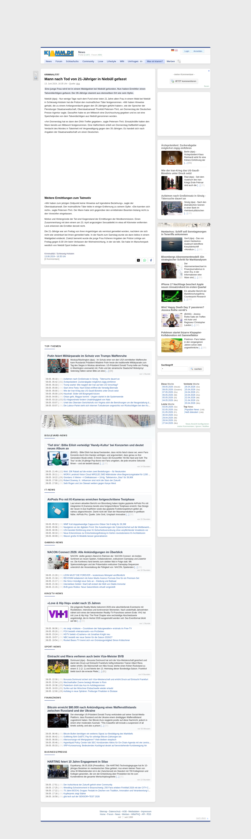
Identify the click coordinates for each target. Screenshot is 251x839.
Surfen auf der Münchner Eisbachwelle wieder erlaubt (88, 688)
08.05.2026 (167, 389)
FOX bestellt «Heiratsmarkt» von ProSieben (83, 631)
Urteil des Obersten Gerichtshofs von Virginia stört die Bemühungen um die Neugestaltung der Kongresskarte (114, 402)
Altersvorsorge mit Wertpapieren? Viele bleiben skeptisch (89, 739)
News (49, 61)
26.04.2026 (190, 387)
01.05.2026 (167, 412)
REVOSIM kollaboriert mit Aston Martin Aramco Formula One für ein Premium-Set (101, 578)
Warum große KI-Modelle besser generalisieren (85, 536)
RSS (149, 814)
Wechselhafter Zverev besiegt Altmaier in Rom (85, 682)
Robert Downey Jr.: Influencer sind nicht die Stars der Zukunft (91, 480)
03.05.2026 (167, 407)
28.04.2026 (167, 420)
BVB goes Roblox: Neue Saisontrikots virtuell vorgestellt (89, 587)
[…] (107, 371)
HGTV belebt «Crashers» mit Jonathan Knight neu (86, 634)
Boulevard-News (55, 435)
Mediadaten (133, 811)
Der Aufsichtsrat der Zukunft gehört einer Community (87, 784)
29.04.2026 (167, 418)
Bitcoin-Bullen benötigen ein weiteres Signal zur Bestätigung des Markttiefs (98, 734)
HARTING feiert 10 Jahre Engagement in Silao (77, 761)
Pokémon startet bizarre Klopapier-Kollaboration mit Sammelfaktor (181, 334)
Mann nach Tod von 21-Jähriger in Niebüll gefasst (85, 79)
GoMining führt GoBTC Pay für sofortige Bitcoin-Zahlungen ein (92, 736)
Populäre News (192, 409)
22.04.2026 (190, 397)
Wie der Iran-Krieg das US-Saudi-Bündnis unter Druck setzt (91, 391)
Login (187, 51)
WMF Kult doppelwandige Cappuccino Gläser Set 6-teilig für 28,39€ (94, 524)
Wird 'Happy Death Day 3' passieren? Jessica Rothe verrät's (182, 308)
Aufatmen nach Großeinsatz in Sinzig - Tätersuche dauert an (91, 379)
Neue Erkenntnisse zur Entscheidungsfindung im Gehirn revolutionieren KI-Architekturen (104, 533)
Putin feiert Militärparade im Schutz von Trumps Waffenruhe (87, 355)
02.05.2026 (167, 409)
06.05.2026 (167, 395)
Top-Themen (52, 346)
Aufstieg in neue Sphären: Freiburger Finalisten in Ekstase (90, 691)
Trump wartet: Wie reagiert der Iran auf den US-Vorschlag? (90, 385)
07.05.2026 (167, 392)
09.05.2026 (167, 387)
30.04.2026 (167, 415)
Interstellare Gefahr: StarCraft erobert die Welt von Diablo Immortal (94, 584)
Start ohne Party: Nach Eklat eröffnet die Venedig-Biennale (90, 388)
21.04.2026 (190, 400)
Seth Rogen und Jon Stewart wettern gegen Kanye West (89, 483)
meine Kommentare (185, 426)
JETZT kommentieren (183, 81)
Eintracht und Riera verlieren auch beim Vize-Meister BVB (85, 656)
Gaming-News (53, 542)
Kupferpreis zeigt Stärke (74, 793)
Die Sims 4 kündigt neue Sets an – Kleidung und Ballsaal (89, 581)
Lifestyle (111, 61)
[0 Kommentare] (51, 259)
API (143, 814)
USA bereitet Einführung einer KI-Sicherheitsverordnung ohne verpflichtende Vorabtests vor (105, 530)
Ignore (198, 426)
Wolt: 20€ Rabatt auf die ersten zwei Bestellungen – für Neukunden (94, 471)
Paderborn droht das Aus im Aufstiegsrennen (84, 685)
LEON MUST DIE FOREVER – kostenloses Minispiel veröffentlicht (94, 575)
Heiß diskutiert (191, 412)
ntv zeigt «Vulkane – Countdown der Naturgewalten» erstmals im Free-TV (97, 628)
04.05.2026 (167, 400)
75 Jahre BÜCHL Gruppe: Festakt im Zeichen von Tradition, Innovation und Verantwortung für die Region (112, 790)
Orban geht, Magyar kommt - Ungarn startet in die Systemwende (93, 396)
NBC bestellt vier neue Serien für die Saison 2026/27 (87, 637)
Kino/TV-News (53, 593)
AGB (124, 811)
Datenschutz (115, 811)
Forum (59, 61)
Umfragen (135, 61)
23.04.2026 (190, 395)
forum (206, 86)
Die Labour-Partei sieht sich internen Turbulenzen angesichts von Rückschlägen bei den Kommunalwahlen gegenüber (118, 405)
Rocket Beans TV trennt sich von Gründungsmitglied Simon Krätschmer (96, 640)
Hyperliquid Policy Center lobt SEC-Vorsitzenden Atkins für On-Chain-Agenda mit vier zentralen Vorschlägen (113, 742)
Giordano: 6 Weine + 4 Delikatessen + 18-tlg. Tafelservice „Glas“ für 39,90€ (98, 477)
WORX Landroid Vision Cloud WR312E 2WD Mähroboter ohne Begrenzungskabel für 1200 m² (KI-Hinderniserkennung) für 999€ (122, 474)
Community (88, 61)
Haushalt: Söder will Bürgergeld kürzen (81, 394)
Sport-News (52, 646)
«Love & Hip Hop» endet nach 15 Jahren (74, 603)
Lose (100, 61)
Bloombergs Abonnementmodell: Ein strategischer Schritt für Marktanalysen (184, 258)
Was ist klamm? (155, 61)
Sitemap (103, 811)
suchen (196, 368)
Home (102, 814)
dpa (78, 83)
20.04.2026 (190, 403)
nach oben (201, 818)
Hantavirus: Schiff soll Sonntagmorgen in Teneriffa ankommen (183, 233)
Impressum (146, 811)
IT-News (49, 489)
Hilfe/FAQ (135, 814)
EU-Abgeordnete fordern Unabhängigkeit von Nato (86, 399)
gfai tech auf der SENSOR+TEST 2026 (81, 796)
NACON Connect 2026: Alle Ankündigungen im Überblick (85, 552)
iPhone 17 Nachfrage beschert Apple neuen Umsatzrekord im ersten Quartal (183, 285)
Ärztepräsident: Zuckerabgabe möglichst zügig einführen (89, 382)
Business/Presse (55, 751)
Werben (171, 61)
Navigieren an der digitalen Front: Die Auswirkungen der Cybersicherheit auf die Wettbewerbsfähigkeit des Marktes (116, 527)
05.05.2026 (167, 397)
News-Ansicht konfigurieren (197, 424)
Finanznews (52, 697)
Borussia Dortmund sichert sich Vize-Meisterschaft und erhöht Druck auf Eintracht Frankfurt (105, 679)
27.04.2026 (167, 423)
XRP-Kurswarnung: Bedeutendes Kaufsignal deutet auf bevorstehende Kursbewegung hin (105, 745)
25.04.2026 (190, 389)
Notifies (206, 426)
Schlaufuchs (72, 61)
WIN (122, 61)
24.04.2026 (190, 392)
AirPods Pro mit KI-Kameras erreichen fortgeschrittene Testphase (90, 499)
